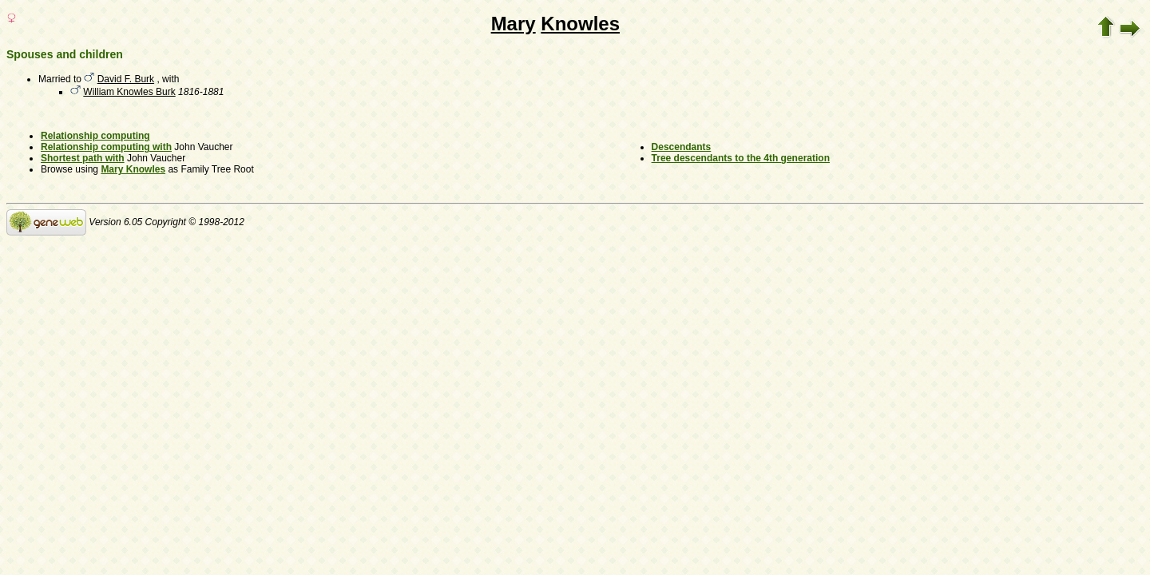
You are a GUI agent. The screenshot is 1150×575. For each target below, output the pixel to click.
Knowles (580, 23)
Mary (513, 23)
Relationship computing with (106, 147)
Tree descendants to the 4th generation (741, 158)
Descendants (682, 147)
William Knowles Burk (129, 91)
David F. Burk (125, 79)
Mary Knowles (133, 169)
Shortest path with (83, 158)
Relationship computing (95, 135)
